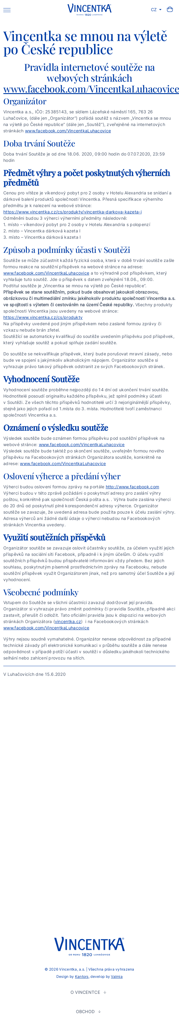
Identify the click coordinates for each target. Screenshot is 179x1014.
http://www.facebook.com (132, 486)
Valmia (117, 976)
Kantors (82, 976)
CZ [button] (154, 9)
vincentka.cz (68, 621)
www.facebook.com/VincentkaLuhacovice (68, 130)
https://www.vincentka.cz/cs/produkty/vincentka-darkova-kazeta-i (72, 211)
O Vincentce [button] (86, 992)
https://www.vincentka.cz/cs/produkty (43, 317)
